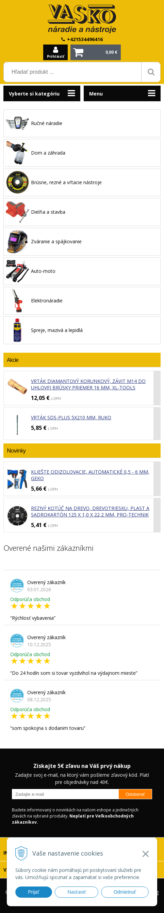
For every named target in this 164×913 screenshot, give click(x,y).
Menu (96, 93)
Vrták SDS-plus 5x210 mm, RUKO (71, 417)
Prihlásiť (55, 56)
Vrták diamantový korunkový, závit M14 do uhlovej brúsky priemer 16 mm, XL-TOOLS (88, 384)
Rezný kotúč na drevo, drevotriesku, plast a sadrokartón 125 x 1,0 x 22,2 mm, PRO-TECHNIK (90, 511)
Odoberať (135, 794)
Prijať (33, 892)
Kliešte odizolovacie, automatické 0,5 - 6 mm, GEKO (90, 475)
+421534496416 (85, 39)
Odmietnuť (125, 892)
